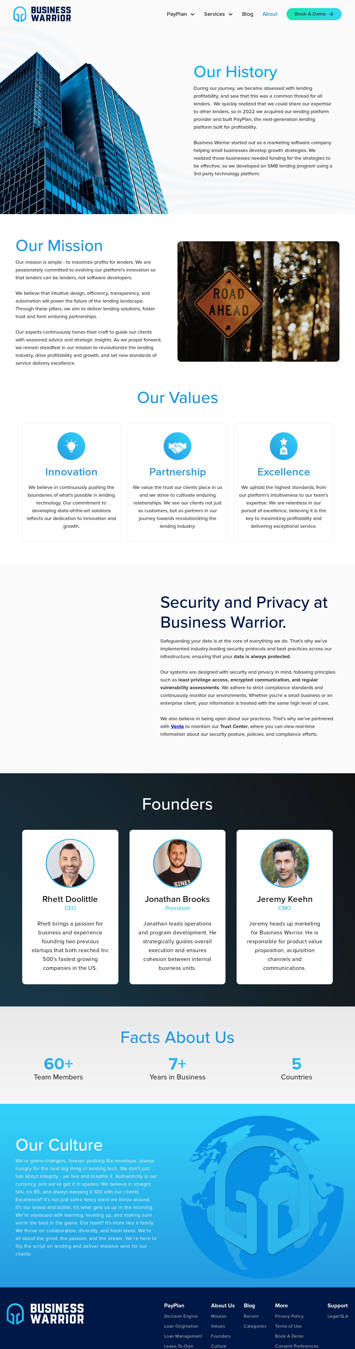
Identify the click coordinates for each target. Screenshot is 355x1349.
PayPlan (177, 14)
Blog (247, 14)
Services (214, 14)
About (270, 14)
